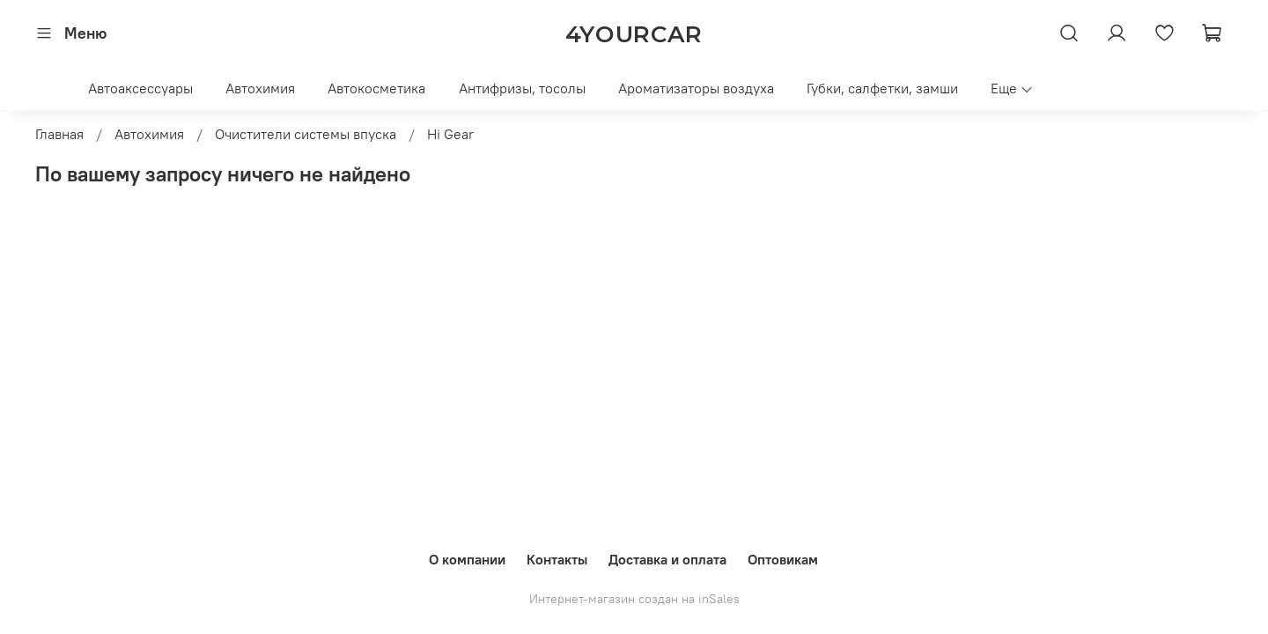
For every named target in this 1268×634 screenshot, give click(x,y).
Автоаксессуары (140, 88)
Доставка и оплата (667, 559)
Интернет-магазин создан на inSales (634, 599)
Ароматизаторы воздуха (696, 88)
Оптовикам (783, 559)
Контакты (557, 559)
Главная (59, 134)
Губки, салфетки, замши (882, 88)
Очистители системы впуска (305, 134)
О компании (467, 559)
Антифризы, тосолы (522, 88)
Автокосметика (376, 88)
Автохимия (260, 88)
